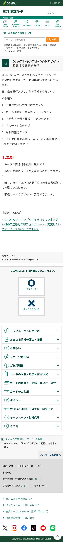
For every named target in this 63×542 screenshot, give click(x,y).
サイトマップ (40, 485)
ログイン (51, 13)
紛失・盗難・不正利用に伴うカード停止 (22, 465)
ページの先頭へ (52, 455)
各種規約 (7, 472)
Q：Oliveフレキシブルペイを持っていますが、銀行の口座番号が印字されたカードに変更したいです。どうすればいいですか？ (31, 224)
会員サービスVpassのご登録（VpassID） (28, 511)
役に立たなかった (32, 309)
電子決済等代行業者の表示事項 (18, 479)
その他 (38, 439)
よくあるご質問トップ (19, 33)
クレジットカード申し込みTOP (22, 505)
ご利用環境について (12, 485)
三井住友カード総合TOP (19, 498)
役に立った (32, 289)
